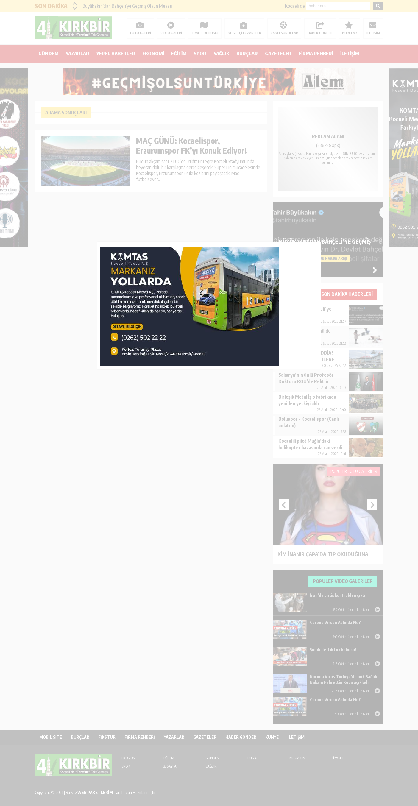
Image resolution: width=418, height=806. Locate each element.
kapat (318, 244)
